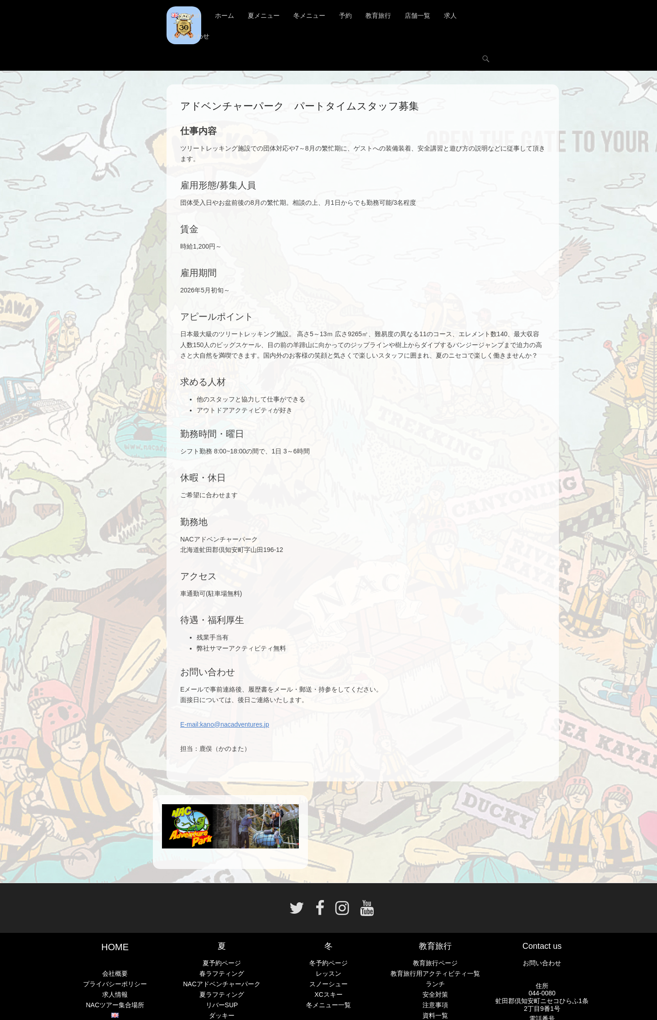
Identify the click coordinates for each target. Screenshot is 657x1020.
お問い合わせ (190, 36)
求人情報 (115, 994)
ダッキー (222, 1015)
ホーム (224, 16)
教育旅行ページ (435, 963)
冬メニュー (309, 16)
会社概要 (115, 973)
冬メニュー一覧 (328, 1005)
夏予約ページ (222, 963)
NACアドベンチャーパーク (222, 984)
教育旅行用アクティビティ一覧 (435, 973)
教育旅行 (378, 16)
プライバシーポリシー (115, 984)
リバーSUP (222, 1005)
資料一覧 (435, 1015)
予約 (345, 16)
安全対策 (435, 994)
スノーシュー (328, 984)
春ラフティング (221, 973)
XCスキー (328, 994)
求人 (450, 16)
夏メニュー (264, 16)
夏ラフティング (221, 994)
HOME (115, 947)
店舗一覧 (417, 16)
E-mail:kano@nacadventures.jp (224, 724)
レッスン (328, 973)
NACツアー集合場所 (115, 1005)
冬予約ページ (328, 963)
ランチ (435, 984)
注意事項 (435, 1005)
